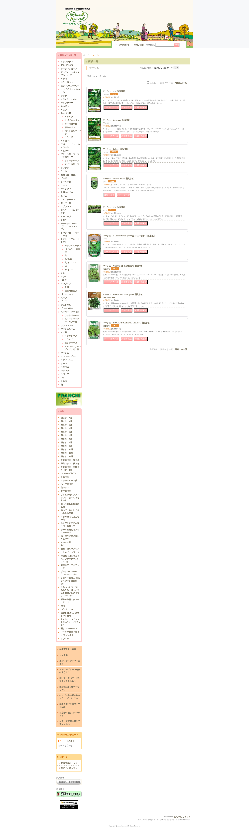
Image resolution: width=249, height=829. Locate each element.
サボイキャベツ (72, 120)
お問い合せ (139, 45)
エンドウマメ (71, 343)
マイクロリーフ (72, 164)
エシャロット (67, 82)
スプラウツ (66, 206)
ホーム (86, 55)
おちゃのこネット (182, 817)
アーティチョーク (69, 69)
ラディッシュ (67, 360)
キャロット (66, 141)
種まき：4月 (66, 428)
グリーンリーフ (72, 161)
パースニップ (67, 294)
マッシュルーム (68, 329)
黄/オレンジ (70, 262)
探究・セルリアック (70, 549)
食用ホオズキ (67, 192)
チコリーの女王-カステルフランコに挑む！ (70, 581)
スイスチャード (68, 199)
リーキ (64, 363)
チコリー (65, 220)
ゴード (64, 178)
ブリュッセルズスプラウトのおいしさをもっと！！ (70, 497)
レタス (64, 377)
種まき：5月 (66, 432)
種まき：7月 (66, 439)
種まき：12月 (67, 456)
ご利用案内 (123, 45)
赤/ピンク (69, 270)
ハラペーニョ (67, 609)
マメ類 (64, 332)
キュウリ (65, 151)
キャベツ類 (66, 113)
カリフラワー (67, 102)
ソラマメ (69, 339)
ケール (64, 171)
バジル (64, 276)
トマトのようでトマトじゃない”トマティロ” (70, 622)
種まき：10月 (67, 449)
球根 (63, 606)
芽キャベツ (70, 127)
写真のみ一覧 (181, 83)
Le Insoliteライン (68, 473)
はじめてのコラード (70, 552)
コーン (64, 185)
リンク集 (63, 655)
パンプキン (66, 283)
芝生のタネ (66, 491)
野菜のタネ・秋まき (70, 463)
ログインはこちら (69, 768)
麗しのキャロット (69, 628)
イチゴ (64, 78)
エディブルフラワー (70, 86)
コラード (69, 137)
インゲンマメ (71, 336)
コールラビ (66, 182)
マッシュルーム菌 (69, 480)
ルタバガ (65, 367)
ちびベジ (65, 638)
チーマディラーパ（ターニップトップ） (69, 226)
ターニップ (66, 216)
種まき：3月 (66, 425)
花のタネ (65, 487)
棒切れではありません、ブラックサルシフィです (70, 559)
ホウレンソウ (67, 325)
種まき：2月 (66, 421)
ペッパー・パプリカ (70, 312)
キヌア (64, 110)
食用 (67, 287)
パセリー (65, 280)
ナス (63, 273)
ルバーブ (65, 374)
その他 (64, 381)
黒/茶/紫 (68, 259)
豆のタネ (65, 477)
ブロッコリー (67, 308)
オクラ (64, 95)
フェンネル (66, 305)
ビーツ (64, 301)
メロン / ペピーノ (69, 356)
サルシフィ (66, 189)
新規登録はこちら (69, 763)
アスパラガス (67, 65)
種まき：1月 (66, 417)
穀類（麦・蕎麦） (69, 175)
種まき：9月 (66, 446)
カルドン (65, 106)
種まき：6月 (66, 435)
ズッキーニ (66, 203)
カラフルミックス (73, 245)
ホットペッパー (72, 315)
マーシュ (65, 353)
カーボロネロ (71, 124)
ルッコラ (65, 370)
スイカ (64, 196)
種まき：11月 (67, 453)
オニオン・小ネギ (69, 99)
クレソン (65, 168)
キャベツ (69, 117)
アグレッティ (67, 61)
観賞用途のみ (71, 291)
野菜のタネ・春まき (70, 460)
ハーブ (64, 298)
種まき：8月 (66, 442)
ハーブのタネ (67, 484)
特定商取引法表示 (67, 649)
